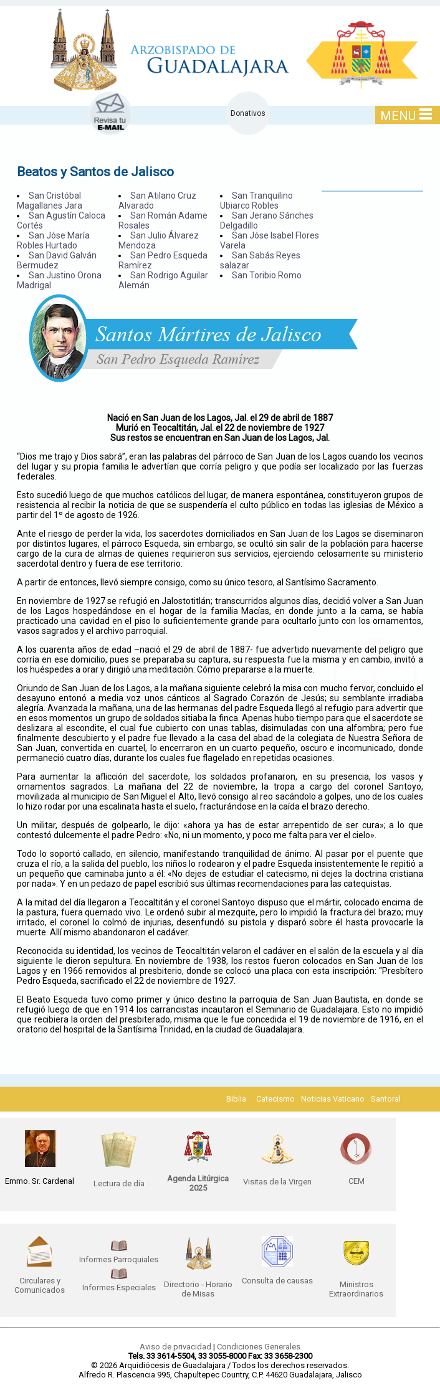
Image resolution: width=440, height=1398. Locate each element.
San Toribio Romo (267, 275)
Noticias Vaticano (333, 1098)
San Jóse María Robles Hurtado (53, 240)
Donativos (248, 113)
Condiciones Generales (258, 1346)
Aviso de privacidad (175, 1346)
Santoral (386, 1098)
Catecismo (275, 1098)
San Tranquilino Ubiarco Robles (256, 200)
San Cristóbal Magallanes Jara (49, 200)
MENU (406, 115)
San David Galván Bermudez (57, 260)
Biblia (236, 1098)
